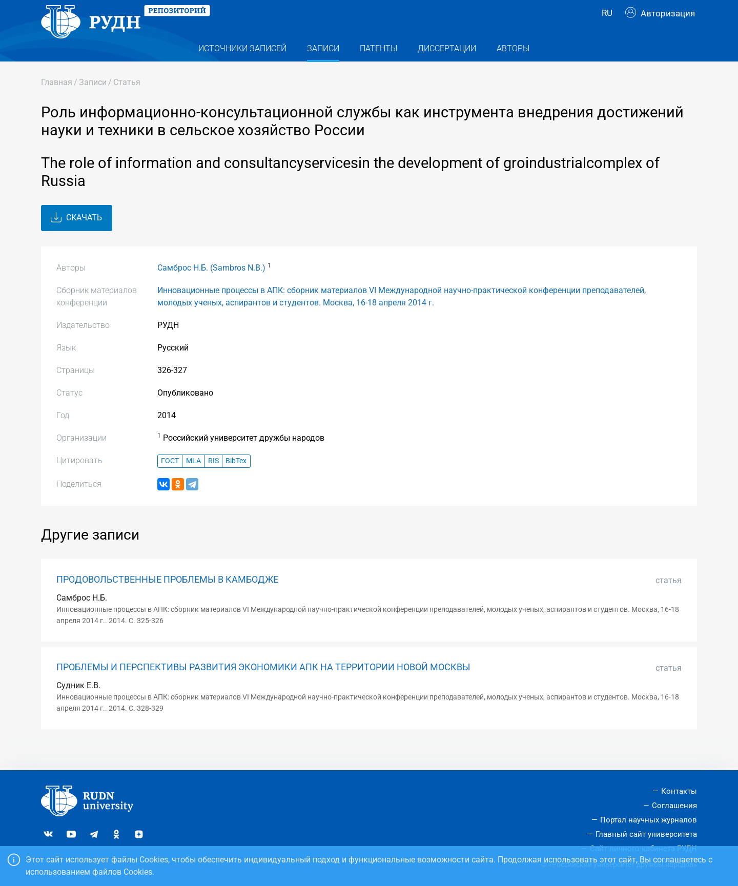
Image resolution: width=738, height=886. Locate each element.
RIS (213, 481)
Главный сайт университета (646, 834)
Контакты (679, 791)
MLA (193, 481)
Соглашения (674, 805)
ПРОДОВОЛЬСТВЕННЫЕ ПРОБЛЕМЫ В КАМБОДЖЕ (167, 600)
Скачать (76, 238)
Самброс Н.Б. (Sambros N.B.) (211, 288)
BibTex (236, 481)
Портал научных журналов (648, 820)
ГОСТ (170, 481)
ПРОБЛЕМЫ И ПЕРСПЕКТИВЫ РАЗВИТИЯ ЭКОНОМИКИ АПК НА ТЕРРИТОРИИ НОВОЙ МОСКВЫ (263, 688)
